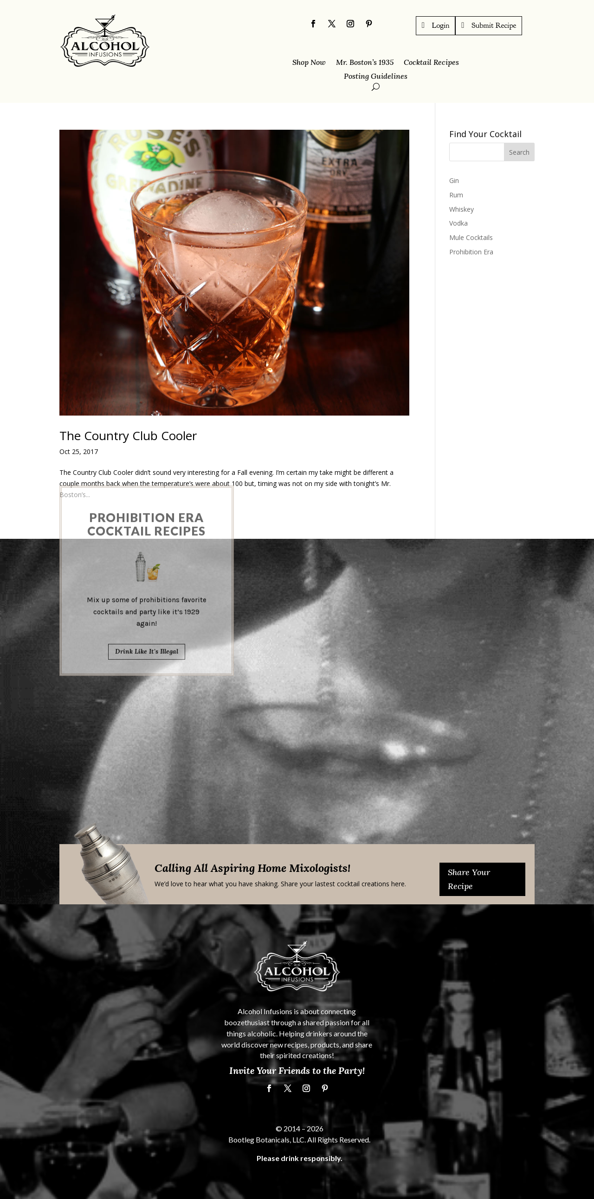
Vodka (458, 223)
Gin (454, 180)
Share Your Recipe (469, 879)
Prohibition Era (471, 251)
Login (441, 25)
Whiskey (461, 209)
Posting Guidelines (375, 77)
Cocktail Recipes (431, 63)
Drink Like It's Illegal (146, 557)
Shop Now (309, 63)
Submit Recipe (493, 25)
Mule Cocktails (471, 237)
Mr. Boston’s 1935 (365, 63)
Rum (456, 194)
